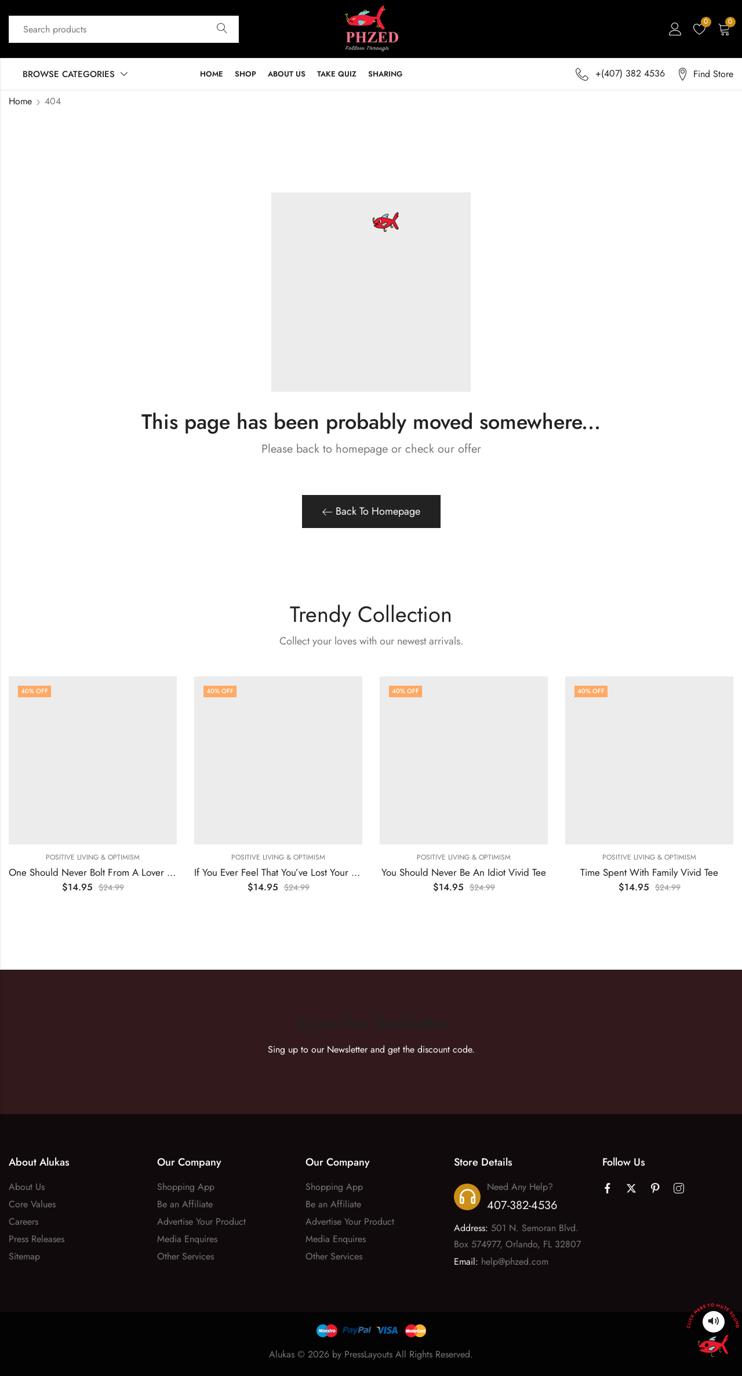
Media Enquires (187, 1239)
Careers (23, 1221)
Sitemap (24, 1256)
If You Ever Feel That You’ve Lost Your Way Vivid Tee (301, 872)
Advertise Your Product (201, 1221)
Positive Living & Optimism (93, 857)
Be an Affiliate (185, 1204)
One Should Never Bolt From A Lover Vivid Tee (107, 872)
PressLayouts (368, 1354)
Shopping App (185, 1186)
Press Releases (36, 1239)
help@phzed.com (514, 1261)
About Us (27, 1186)
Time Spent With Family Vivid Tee (649, 872)
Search (222, 29)
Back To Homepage (371, 511)
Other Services (185, 1256)
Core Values (32, 1204)
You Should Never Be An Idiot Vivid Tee (463, 872)
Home (20, 101)
